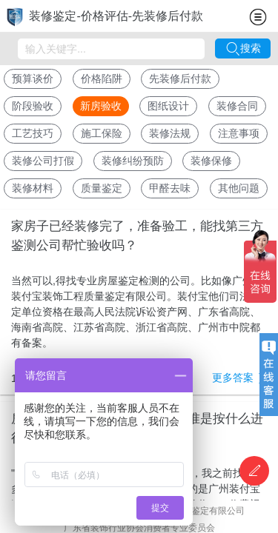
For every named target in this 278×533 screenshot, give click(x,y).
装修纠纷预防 (133, 161)
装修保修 (211, 161)
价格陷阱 (101, 78)
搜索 (243, 49)
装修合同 (237, 106)
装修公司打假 (43, 161)
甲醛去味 (170, 188)
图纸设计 (168, 106)
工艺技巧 (32, 133)
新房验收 (101, 106)
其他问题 (238, 188)
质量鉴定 (101, 188)
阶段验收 (32, 106)
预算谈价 (32, 78)
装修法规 (170, 133)
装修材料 (32, 188)
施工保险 (101, 133)
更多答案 (239, 378)
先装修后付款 (180, 78)
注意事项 (238, 133)
